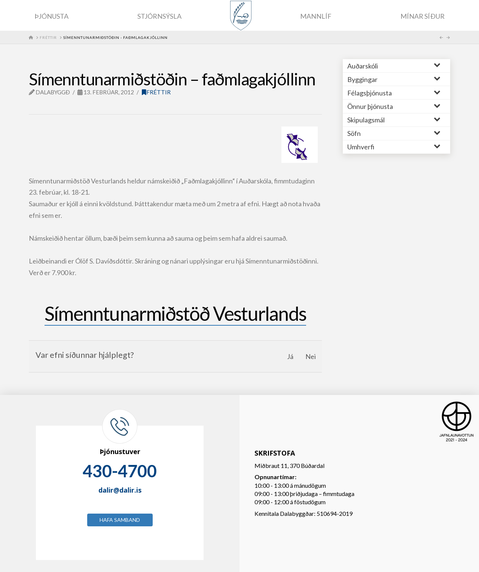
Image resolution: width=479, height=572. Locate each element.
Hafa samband (120, 520)
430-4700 (120, 471)
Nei (310, 356)
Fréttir (156, 92)
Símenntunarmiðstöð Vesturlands (175, 313)
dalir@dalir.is (119, 490)
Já (290, 356)
